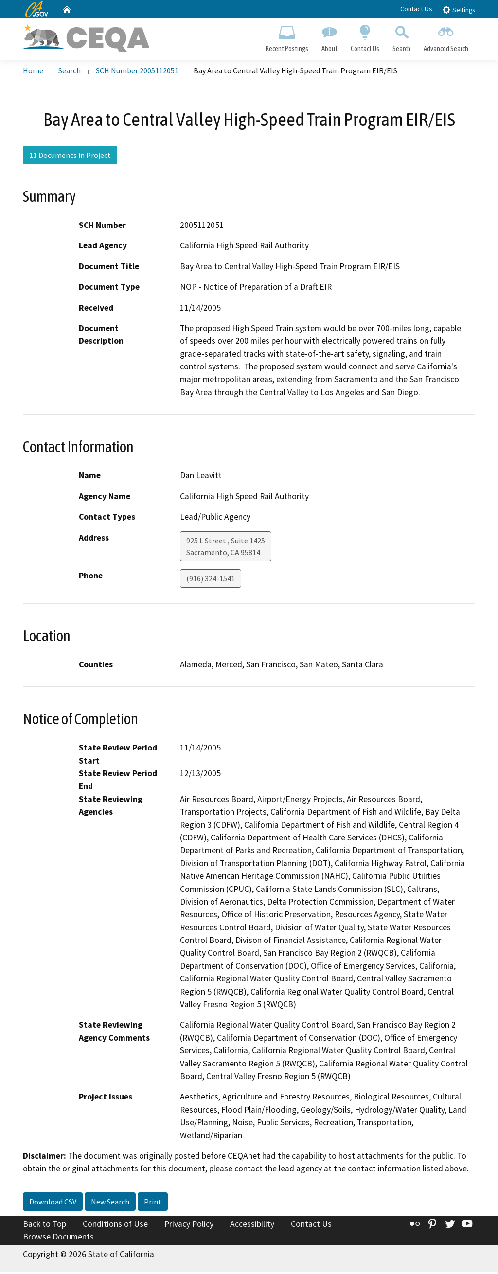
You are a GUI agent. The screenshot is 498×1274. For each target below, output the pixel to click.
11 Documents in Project (70, 157)
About (329, 37)
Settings (458, 9)
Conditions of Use (115, 1226)
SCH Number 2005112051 (137, 72)
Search (402, 37)
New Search (110, 1203)
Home (33, 72)
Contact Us (416, 8)
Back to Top (44, 1226)
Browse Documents (58, 1238)
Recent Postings (286, 37)
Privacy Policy (188, 1226)
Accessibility (252, 1226)
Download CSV (52, 1203)
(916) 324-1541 (210, 580)
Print (152, 1203)
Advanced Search (446, 37)
